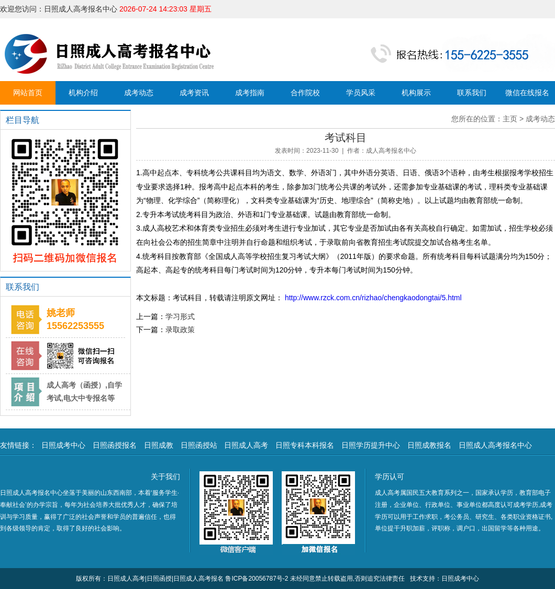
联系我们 (471, 92)
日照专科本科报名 (304, 445)
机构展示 (416, 92)
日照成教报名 (429, 445)
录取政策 (180, 329)
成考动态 (138, 92)
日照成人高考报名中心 (495, 445)
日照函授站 (199, 445)
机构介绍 (83, 92)
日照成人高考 (246, 445)
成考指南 (249, 92)
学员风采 (360, 92)
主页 (510, 119)
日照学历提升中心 (370, 445)
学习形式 (180, 316)
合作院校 (305, 92)
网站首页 (27, 92)
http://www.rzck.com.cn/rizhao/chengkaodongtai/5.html (372, 297)
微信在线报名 (527, 92)
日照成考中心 (63, 445)
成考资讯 (194, 92)
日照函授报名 (115, 445)
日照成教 (158, 445)
